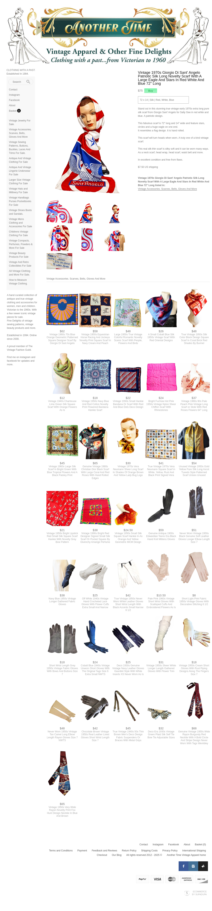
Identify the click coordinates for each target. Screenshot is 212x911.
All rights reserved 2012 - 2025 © (144, 855)
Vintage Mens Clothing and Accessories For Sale (20, 223)
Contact (13, 89)
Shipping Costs (149, 850)
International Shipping (194, 850)
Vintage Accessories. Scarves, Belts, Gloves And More (20, 133)
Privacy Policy (170, 850)
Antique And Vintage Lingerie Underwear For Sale (20, 171)
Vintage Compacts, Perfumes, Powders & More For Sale (21, 244)
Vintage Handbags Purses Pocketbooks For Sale (20, 201)
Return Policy (129, 850)
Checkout (102, 855)
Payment (82, 850)
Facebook (14, 100)
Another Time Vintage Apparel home (186, 855)
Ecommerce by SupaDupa (199, 893)
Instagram (14, 94)
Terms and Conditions (61, 850)
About (12, 105)
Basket (13, 110)
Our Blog (116, 855)
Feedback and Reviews (104, 850)
